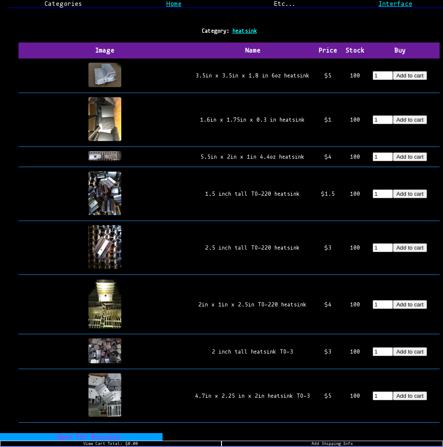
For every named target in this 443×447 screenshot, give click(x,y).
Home (173, 4)
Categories (63, 4)
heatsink (244, 31)
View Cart (110, 443)
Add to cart (409, 75)
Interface (395, 4)
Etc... (284, 4)
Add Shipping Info (332, 443)
